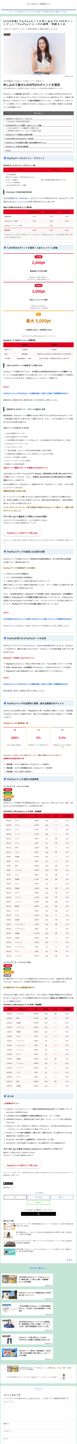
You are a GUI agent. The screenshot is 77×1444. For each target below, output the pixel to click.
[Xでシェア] (15, 1199)
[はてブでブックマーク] (61, 1199)
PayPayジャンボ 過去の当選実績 (17, 148)
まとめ (8, 152)
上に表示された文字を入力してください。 (19, 1418)
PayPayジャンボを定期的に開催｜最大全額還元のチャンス (27, 143)
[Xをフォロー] (38, 1215)
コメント (8, 1361)
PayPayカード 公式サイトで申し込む (22, 534)
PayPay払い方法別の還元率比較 (19, 122)
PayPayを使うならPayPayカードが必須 (20, 139)
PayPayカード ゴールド (18, 203)
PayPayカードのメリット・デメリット (20, 119)
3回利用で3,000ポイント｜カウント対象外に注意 (25, 131)
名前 (6, 1386)
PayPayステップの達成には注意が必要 (20, 135)
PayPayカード (8, 1189)
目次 (35, 113)
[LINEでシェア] (38, 1204)
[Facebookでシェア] (38, 1199)
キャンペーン (8, 1185)
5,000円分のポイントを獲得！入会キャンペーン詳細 (24, 125)
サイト (6, 1401)
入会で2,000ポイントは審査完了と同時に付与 (24, 128)
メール (7, 1394)
